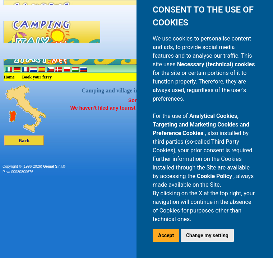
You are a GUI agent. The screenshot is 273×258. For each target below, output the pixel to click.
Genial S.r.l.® (54, 166)
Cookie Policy (215, 176)
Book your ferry (37, 77)
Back (24, 140)
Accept (166, 235)
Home (9, 77)
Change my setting (207, 235)
